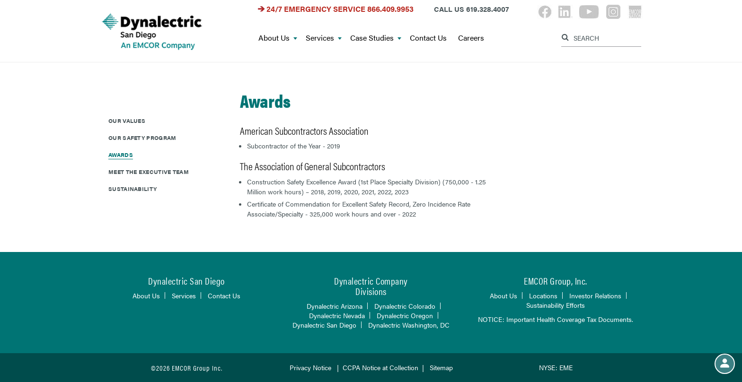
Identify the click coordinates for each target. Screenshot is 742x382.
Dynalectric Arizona (334, 306)
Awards (120, 154)
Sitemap (441, 367)
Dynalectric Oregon (405, 315)
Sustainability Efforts (555, 305)
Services (324, 38)
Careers (471, 38)
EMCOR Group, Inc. (555, 280)
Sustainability (132, 188)
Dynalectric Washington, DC (409, 325)
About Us (277, 38)
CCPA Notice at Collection (380, 367)
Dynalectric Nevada (337, 315)
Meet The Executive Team (148, 171)
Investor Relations (595, 295)
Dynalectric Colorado (404, 306)
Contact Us (428, 38)
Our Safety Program (142, 137)
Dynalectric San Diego (324, 325)
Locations (543, 295)
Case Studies (375, 38)
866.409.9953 (390, 8)
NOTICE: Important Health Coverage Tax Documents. (555, 319)
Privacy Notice (310, 367)
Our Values (126, 120)
